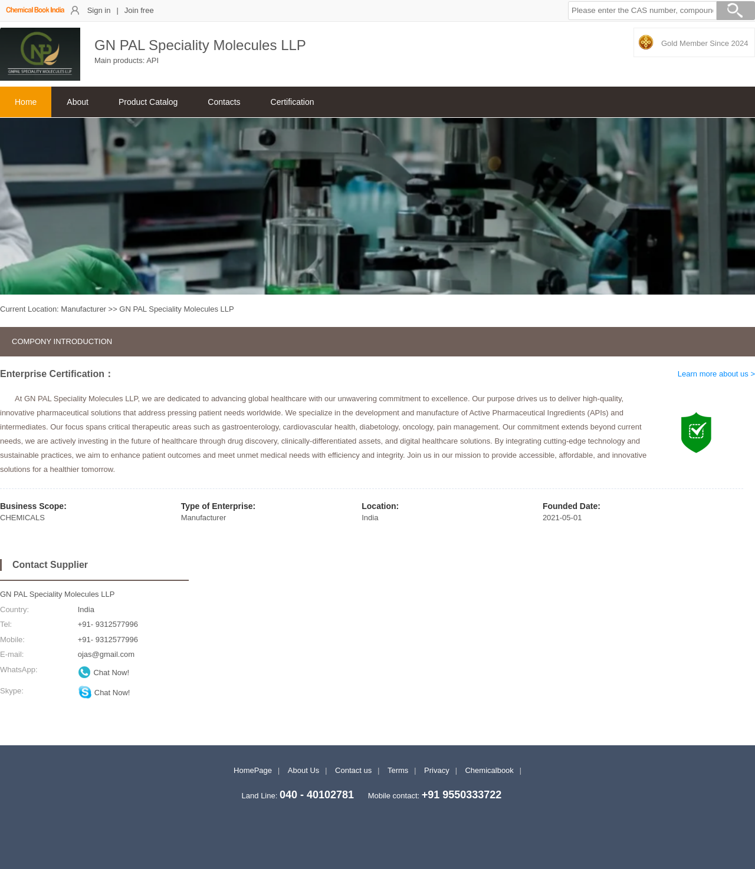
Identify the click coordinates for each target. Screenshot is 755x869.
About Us (303, 770)
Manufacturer (83, 309)
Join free (139, 10)
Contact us (353, 770)
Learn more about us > (716, 373)
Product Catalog (148, 102)
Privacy (436, 770)
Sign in (99, 10)
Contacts (224, 102)
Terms (398, 770)
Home (26, 102)
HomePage (253, 770)
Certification (292, 102)
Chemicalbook (489, 770)
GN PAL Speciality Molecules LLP (57, 594)
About (77, 102)
